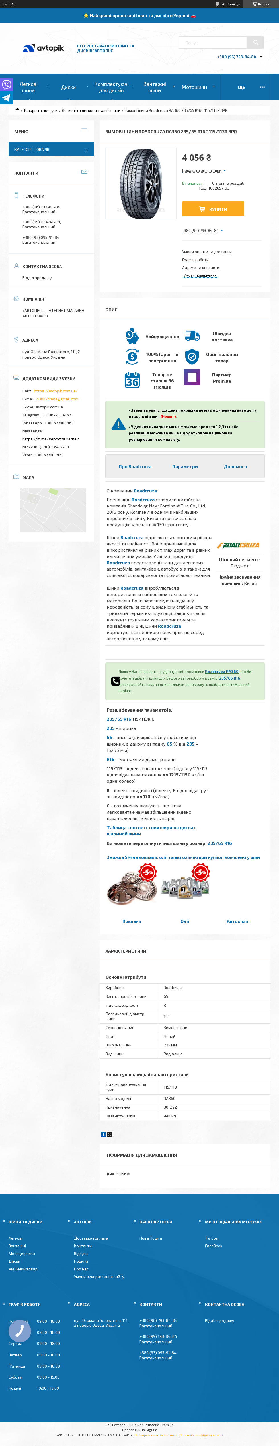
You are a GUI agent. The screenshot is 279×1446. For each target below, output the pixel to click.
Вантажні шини (154, 87)
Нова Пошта (151, 1238)
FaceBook (213, 1245)
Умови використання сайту (99, 1276)
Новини (81, 1261)
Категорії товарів (31, 149)
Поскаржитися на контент (155, 1435)
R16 (110, 759)
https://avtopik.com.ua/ (56, 390)
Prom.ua (167, 1425)
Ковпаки (131, 921)
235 (111, 728)
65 (109, 737)
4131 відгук (231, 4)
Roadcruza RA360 (222, 671)
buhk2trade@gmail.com (57, 398)
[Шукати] (255, 42)
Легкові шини (29, 87)
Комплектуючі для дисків (111, 87)
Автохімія (238, 921)
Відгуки (81, 1253)
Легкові (15, 1238)
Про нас (81, 1268)
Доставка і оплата (91, 1238)
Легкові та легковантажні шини (91, 110)
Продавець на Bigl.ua (139, 1430)
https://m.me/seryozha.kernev (50, 438)
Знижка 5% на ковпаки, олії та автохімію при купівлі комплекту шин (183, 857)
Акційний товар (23, 1268)
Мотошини (194, 87)
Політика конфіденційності (201, 1435)
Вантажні (17, 1245)
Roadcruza (145, 490)
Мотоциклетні (22, 1253)
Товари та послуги (40, 110)
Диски (68, 87)
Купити (218, 209)
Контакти (83, 1245)
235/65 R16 (229, 678)
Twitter (212, 1238)
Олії (184, 921)
